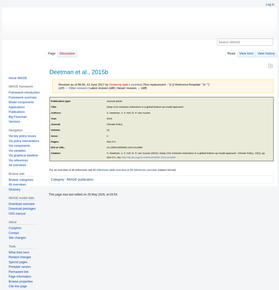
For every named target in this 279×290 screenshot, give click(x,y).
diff (61, 88)
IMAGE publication (80, 179)
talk (126, 84)
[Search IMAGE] (245, 42)
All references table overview (109, 169)
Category (57, 179)
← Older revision (76, 88)
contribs (135, 84)
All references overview (143, 169)
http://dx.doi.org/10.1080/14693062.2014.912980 (148, 157)
